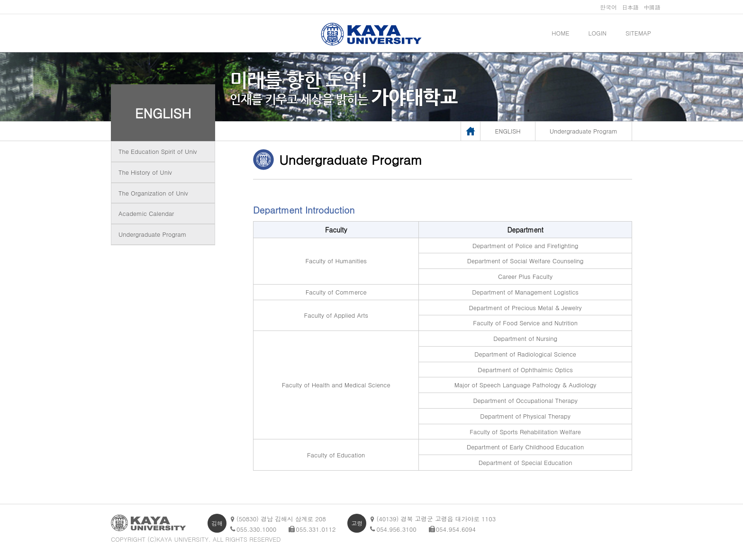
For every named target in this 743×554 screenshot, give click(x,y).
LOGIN (598, 32)
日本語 (630, 7)
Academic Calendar (146, 213)
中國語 (652, 7)
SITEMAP (638, 32)
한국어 (608, 7)
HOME (560, 32)
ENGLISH (163, 112)
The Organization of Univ (153, 192)
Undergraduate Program (152, 234)
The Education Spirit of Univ (157, 151)
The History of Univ (145, 172)
